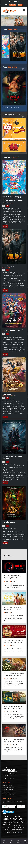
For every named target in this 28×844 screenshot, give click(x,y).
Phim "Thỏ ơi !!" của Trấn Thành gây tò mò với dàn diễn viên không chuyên (12, 577)
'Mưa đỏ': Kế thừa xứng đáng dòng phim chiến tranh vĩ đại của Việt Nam (14, 741)
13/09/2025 (13, 711)
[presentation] (22, 69)
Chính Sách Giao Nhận (7, 789)
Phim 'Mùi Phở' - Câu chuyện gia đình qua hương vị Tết (13, 641)
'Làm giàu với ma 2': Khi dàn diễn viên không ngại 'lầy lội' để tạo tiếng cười (13, 708)
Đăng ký (20, 4)
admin (6, 581)
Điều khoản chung (7, 785)
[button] (24, 9)
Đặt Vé (11, 841)
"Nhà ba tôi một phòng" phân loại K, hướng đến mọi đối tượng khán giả (14, 674)
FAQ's (6, 4)
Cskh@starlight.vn (11, 773)
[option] (14, 43)
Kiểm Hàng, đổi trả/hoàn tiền (9, 792)
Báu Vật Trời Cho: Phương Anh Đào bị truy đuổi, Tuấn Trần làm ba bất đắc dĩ (13, 608)
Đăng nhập (12, 4)
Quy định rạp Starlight (8, 794)
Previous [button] (22, 46)
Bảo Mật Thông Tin (7, 791)
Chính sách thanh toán (8, 787)
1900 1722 (9, 775)
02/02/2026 (13, 581)
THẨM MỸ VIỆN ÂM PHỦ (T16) (10, 107)
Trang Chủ (4, 841)
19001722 (19, 832)
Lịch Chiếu (18, 841)
